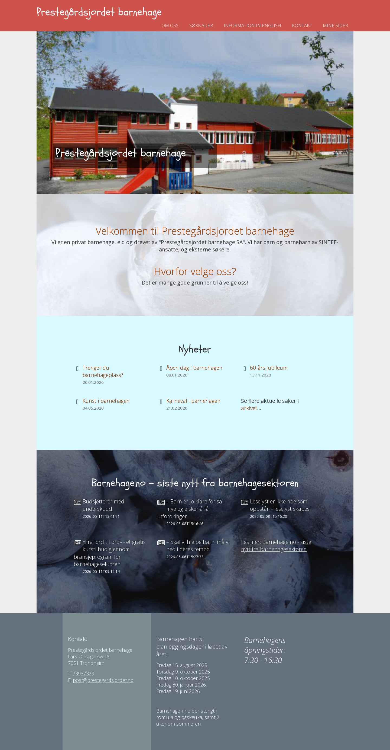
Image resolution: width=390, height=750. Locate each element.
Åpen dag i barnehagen (194, 367)
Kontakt (302, 25)
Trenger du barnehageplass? (103, 371)
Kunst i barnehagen (106, 400)
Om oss (169, 25)
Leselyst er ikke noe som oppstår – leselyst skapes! (280, 505)
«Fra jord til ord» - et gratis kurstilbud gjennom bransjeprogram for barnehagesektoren (110, 553)
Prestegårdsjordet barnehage (99, 12)
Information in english (252, 25)
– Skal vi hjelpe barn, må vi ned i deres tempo (198, 545)
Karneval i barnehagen (193, 400)
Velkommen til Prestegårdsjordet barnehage (195, 231)
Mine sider (335, 25)
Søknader (201, 25)
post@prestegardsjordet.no (103, 680)
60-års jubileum (269, 367)
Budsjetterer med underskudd (103, 505)
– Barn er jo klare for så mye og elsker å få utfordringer (189, 509)
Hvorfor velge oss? (195, 271)
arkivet (249, 408)
